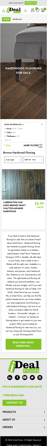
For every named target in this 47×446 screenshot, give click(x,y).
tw (32, 377)
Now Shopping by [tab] (13, 124)
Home (6, 19)
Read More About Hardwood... (23, 344)
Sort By (27, 160)
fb (17, 377)
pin (39, 377)
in (9, 377)
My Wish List (37, 9)
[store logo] (13, 10)
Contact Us (30, 3)
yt (24, 377)
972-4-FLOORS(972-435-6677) (22, 387)
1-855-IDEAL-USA (13, 395)
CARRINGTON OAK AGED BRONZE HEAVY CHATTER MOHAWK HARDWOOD (14, 207)
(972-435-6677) (16, 3)
